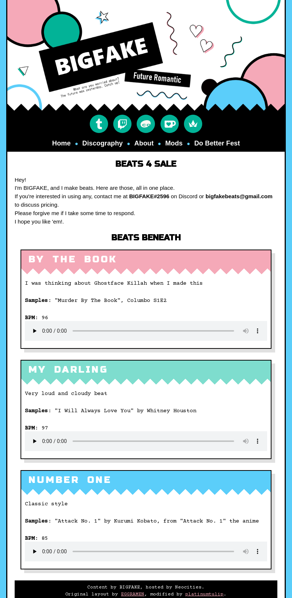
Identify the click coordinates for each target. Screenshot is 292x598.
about (144, 143)
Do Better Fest (217, 143)
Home (61, 143)
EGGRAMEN (132, 594)
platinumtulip (204, 594)
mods (174, 143)
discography (102, 143)
